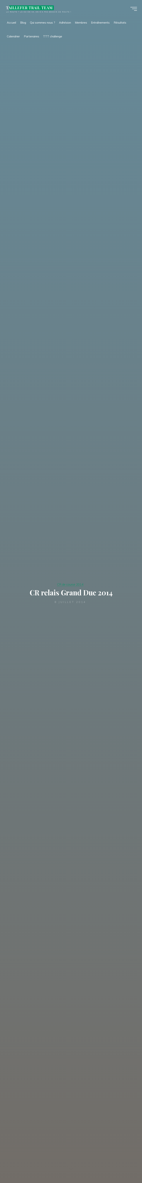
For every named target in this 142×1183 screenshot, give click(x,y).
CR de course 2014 (70, 584)
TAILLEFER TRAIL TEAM (30, 7)
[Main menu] (133, 9)
